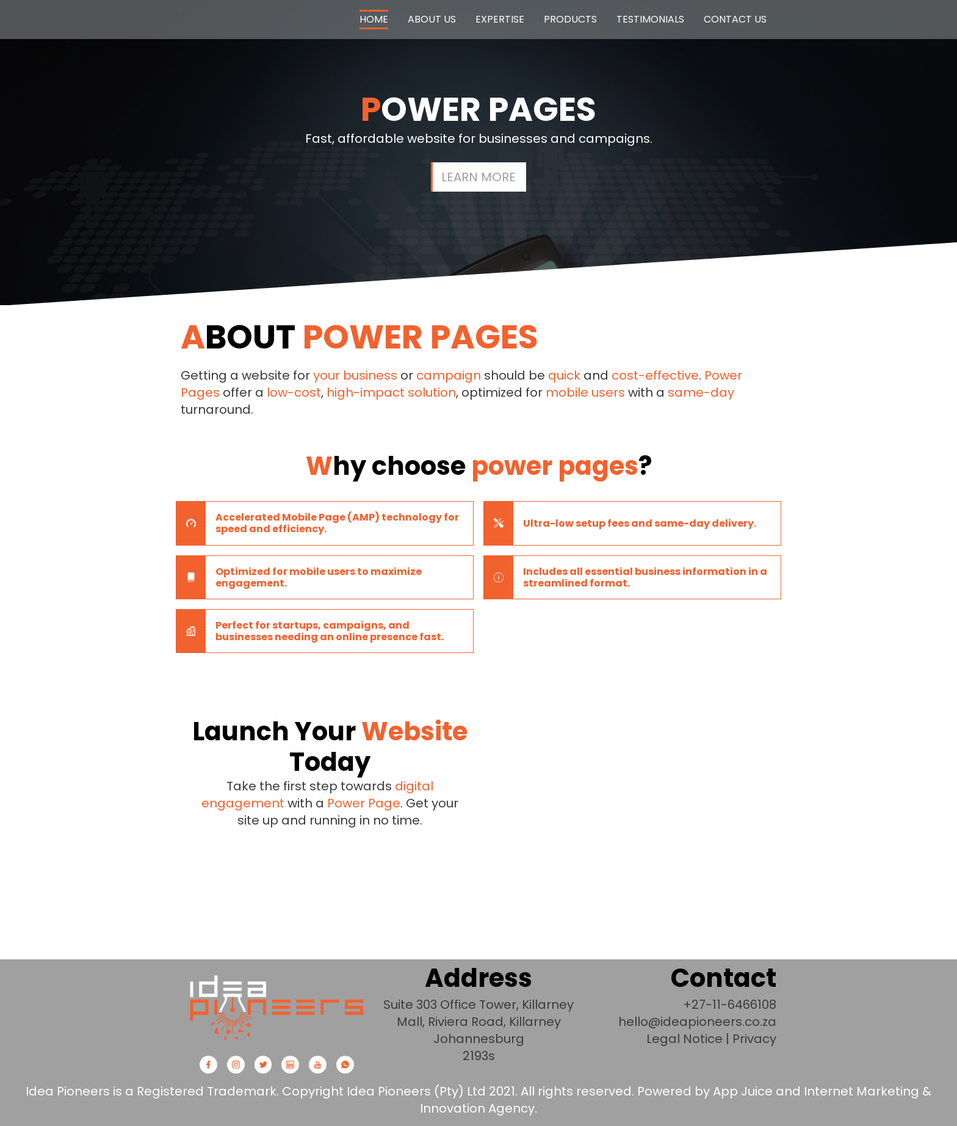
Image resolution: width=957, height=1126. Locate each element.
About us (432, 19)
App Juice (743, 1091)
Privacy (754, 1038)
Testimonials (650, 19)
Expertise (499, 19)
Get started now (329, 863)
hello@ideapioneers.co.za (697, 1021)
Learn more (478, 177)
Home (373, 19)
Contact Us (735, 19)
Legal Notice (684, 1038)
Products (570, 19)
